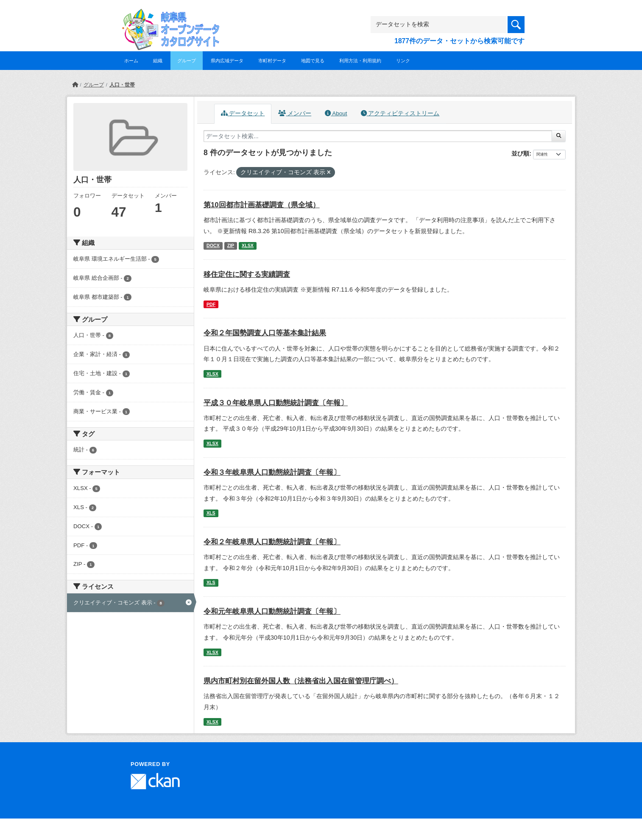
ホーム (131, 60)
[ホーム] (75, 85)
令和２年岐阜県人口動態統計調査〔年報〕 (272, 542)
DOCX (213, 245)
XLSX (248, 245)
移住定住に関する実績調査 (247, 274)
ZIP (230, 245)
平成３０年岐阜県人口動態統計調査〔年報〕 (276, 403)
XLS (211, 512)
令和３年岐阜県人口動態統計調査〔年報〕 (272, 472)
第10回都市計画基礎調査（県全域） (262, 205)
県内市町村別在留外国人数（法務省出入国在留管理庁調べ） (301, 681)
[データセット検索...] (378, 136)
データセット (243, 113)
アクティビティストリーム (400, 113)
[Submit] (559, 136)
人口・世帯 (122, 85)
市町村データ (272, 60)
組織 (157, 60)
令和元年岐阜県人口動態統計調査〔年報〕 (272, 611)
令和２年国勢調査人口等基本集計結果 (265, 333)
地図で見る (312, 60)
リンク (403, 60)
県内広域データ (227, 60)
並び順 (520, 153)
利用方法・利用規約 (360, 60)
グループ (186, 60)
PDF (211, 304)
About (336, 113)
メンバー (294, 113)
